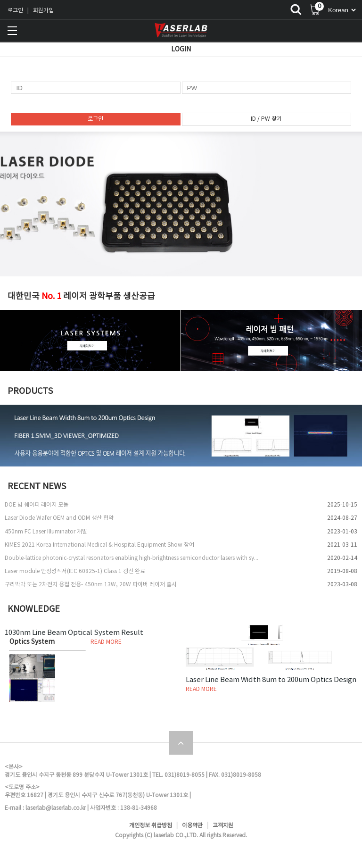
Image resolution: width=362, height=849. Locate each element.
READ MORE (106, 642)
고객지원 (223, 826)
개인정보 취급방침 (150, 826)
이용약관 (192, 826)
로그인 (15, 11)
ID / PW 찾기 (266, 119)
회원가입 (43, 11)
